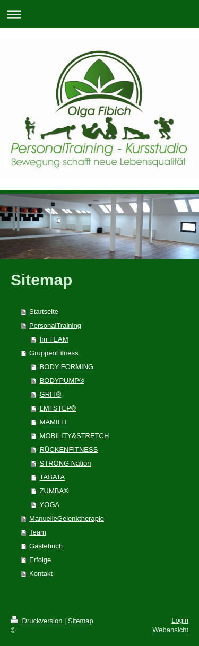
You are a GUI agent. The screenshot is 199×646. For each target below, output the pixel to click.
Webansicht (170, 630)
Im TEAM (54, 339)
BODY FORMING (67, 367)
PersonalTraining (55, 325)
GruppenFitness (54, 353)
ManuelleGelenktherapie (66, 518)
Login (179, 620)
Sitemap (80, 621)
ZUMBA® (54, 491)
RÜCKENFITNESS (69, 449)
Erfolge (40, 560)
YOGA (50, 505)
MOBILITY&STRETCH (74, 436)
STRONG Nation (65, 463)
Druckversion (37, 621)
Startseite (43, 312)
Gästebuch (46, 546)
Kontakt (41, 574)
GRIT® (51, 394)
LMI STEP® (58, 408)
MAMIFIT (54, 422)
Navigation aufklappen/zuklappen (99, 14)
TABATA (52, 477)
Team (37, 532)
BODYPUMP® (62, 381)
